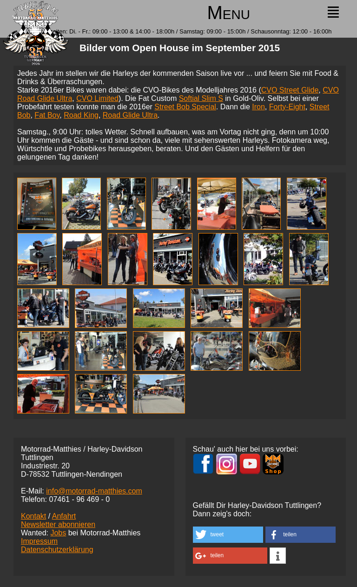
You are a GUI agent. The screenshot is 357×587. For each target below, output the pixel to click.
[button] (228, 535)
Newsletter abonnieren (58, 524)
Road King (81, 115)
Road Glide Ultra (130, 115)
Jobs (58, 533)
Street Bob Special (185, 107)
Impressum (39, 541)
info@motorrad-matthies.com (94, 491)
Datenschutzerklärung (57, 550)
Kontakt (33, 516)
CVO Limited (97, 98)
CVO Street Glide (290, 90)
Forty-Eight (287, 107)
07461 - (79, 499)
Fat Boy (47, 115)
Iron (258, 107)
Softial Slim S (201, 98)
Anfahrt (64, 516)
